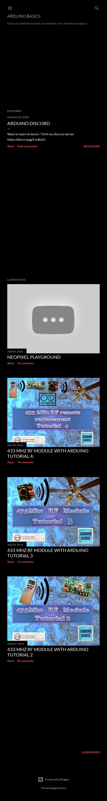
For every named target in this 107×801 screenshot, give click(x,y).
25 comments (25, 363)
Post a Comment (27, 146)
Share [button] (10, 146)
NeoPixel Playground (34, 357)
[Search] (97, 7)
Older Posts (91, 752)
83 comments (25, 661)
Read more (92, 146)
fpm (63, 788)
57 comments (25, 561)
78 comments (25, 462)
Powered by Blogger (53, 779)
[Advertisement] (53, 213)
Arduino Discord (28, 123)
